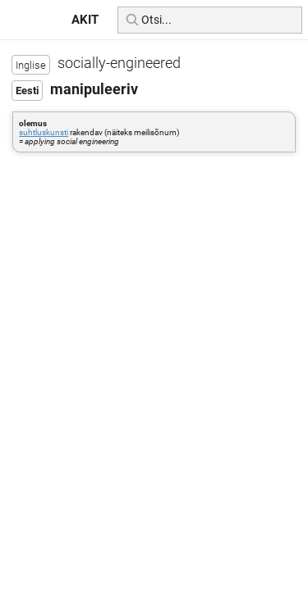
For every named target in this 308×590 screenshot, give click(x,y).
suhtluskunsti (43, 132)
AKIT (85, 19)
